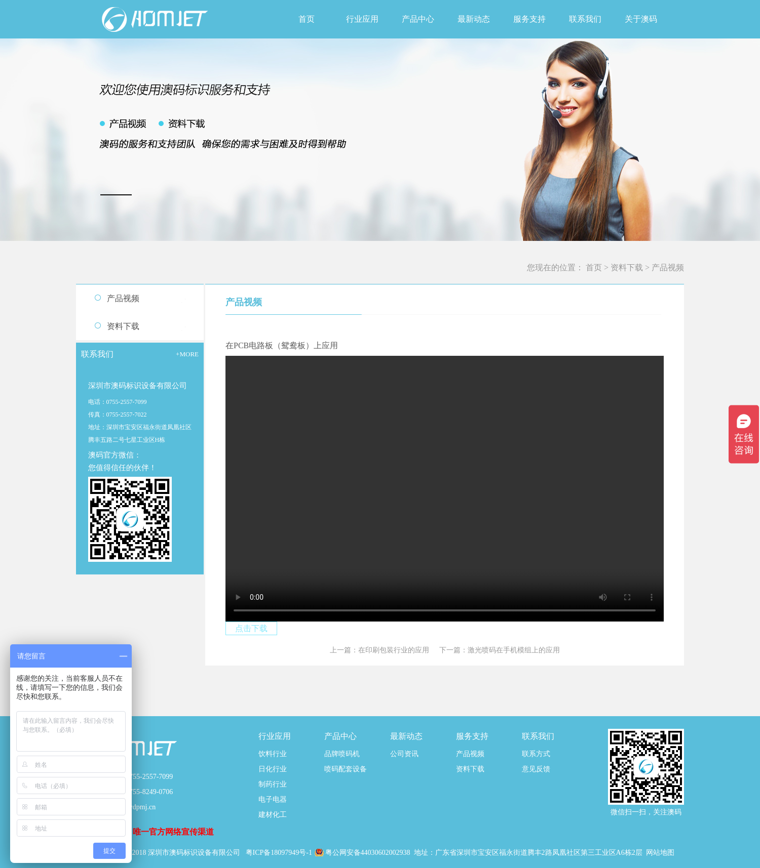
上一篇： (379, 650)
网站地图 (660, 852)
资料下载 (627, 267)
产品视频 (668, 267)
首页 (306, 19)
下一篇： (499, 650)
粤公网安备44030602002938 (368, 852)
